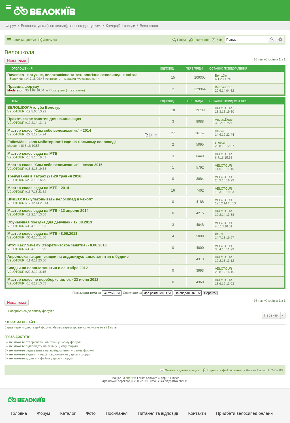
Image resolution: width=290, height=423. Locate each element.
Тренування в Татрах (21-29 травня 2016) (44, 176)
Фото (90, 413)
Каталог (68, 413)
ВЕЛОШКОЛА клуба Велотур (34, 107)
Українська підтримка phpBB (168, 381)
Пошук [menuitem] (181, 39)
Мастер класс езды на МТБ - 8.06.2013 (42, 233)
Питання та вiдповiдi (158, 413)
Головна (19, 413)
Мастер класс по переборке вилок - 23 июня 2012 (52, 279)
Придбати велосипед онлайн (244, 413)
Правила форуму (23, 86)
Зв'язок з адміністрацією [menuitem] (182, 370)
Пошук (272, 39)
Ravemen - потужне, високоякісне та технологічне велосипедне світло (72, 75)
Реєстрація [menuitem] (201, 39)
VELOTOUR (15, 111)
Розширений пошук (280, 39)
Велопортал (223, 87)
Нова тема (16, 60)
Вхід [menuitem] (219, 39)
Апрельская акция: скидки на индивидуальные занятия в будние (68, 256)
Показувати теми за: (96, 292)
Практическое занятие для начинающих (44, 119)
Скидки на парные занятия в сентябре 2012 (47, 268)
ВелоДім (221, 75)
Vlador (219, 131)
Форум (43, 413)
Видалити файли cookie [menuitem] (224, 370)
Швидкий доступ (24, 39)
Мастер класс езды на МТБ (32, 153)
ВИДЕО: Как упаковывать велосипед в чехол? (50, 199)
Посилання (117, 413)
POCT (219, 234)
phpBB (130, 378)
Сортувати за (147, 292)
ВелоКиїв (16, 78)
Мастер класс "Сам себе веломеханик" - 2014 (49, 130)
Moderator (15, 90)
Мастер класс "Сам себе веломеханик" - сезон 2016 (55, 165)
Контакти (197, 413)
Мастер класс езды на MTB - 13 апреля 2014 (48, 210)
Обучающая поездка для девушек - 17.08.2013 (49, 222)
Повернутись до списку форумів (31, 311)
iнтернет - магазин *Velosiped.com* (74, 78)
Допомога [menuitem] (50, 39)
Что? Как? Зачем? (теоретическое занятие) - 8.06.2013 (56, 245)
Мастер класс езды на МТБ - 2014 (38, 188)
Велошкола (19, 52)
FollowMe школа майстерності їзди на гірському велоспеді (61, 142)
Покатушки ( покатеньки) (67, 90)
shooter (12, 145)
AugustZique (224, 119)
